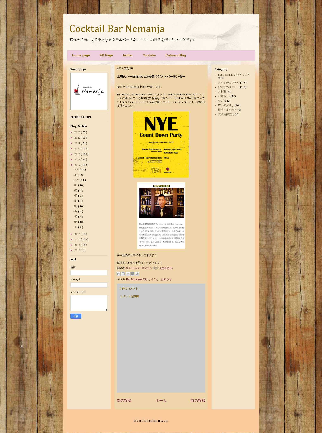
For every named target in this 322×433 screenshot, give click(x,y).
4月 (75, 211)
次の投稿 (124, 400)
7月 (75, 195)
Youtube (149, 55)
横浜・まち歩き (227, 110)
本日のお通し (226, 105)
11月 (76, 175)
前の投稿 (198, 400)
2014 (77, 245)
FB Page (106, 55)
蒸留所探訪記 (226, 114)
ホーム (161, 400)
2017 (77, 165)
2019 (77, 154)
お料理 (222, 91)
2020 (77, 148)
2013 (77, 250)
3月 (75, 216)
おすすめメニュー (228, 87)
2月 (75, 222)
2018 (77, 159)
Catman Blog (176, 55)
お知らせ (166, 279)
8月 (75, 190)
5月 (75, 206)
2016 (77, 234)
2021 (77, 143)
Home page (81, 55)
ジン (220, 101)
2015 (77, 239)
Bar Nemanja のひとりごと (142, 279)
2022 (77, 138)
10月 (76, 180)
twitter (128, 55)
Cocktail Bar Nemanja (117, 29)
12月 (76, 169)
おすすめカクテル (228, 82)
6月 (75, 201)
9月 (75, 185)
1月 (75, 227)
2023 (77, 132)
